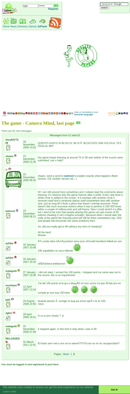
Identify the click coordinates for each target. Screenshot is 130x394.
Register (53, 9)
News (13, 26)
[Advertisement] (115, 61)
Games (33, 26)
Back (66, 354)
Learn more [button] (9, 391)
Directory (23, 26)
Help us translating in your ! (86, 113)
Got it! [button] (114, 389)
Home (6, 26)
